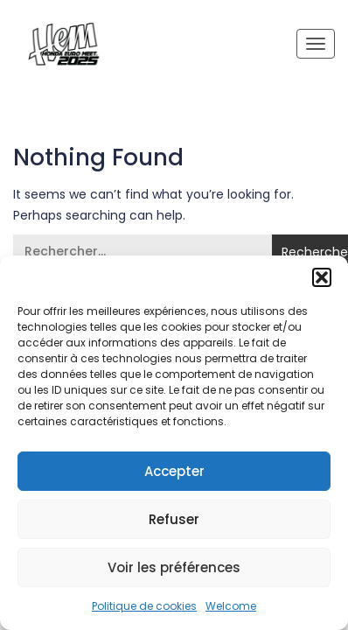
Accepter (174, 471)
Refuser (174, 519)
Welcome (230, 605)
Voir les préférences (174, 567)
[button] (322, 277)
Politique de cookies (144, 605)
